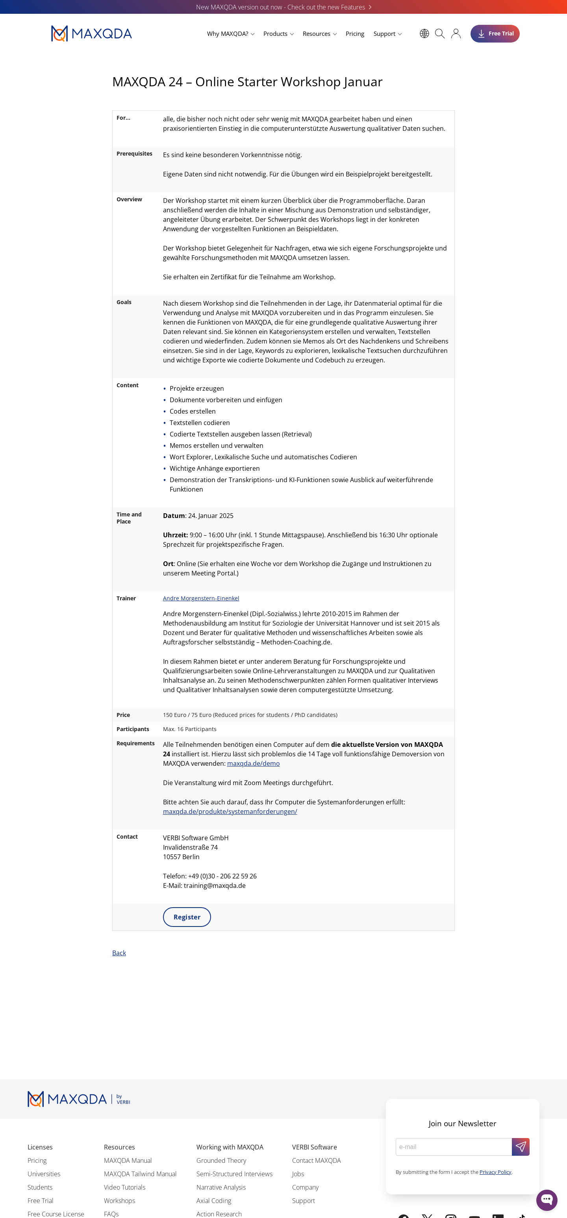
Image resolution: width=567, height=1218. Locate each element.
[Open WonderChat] (547, 1200)
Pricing (355, 33)
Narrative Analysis (221, 1187)
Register (187, 917)
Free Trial (41, 1200)
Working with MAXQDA (229, 1147)
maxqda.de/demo (253, 763)
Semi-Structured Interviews (234, 1174)
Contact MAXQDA (316, 1160)
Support (384, 33)
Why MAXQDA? (227, 33)
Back (119, 953)
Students (40, 1187)
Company (305, 1187)
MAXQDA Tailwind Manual (140, 1174)
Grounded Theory (221, 1160)
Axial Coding (213, 1200)
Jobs (298, 1174)
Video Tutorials (124, 1187)
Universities (44, 1174)
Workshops (119, 1200)
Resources (316, 33)
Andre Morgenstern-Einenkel (201, 598)
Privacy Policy (495, 1171)
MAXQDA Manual (128, 1160)
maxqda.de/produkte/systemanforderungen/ (230, 811)
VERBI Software (314, 1147)
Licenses (40, 1147)
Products (275, 33)
